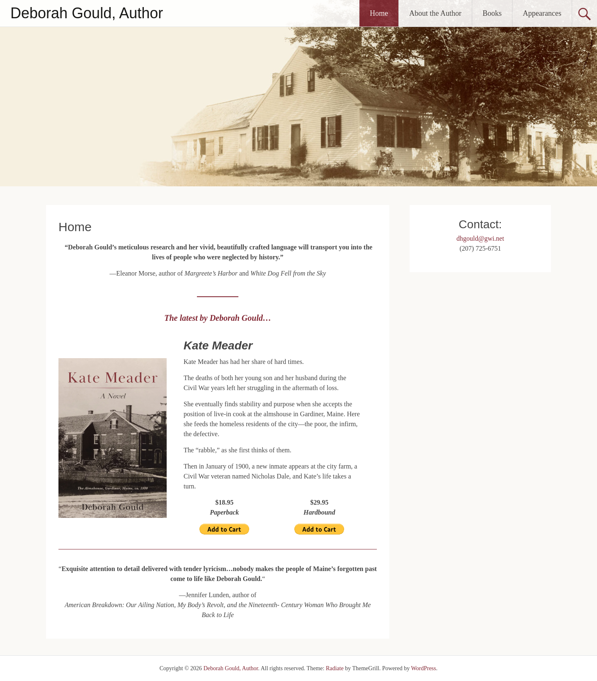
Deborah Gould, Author (86, 13)
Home (379, 13)
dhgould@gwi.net (480, 238)
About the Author (435, 13)
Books (492, 13)
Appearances (542, 13)
